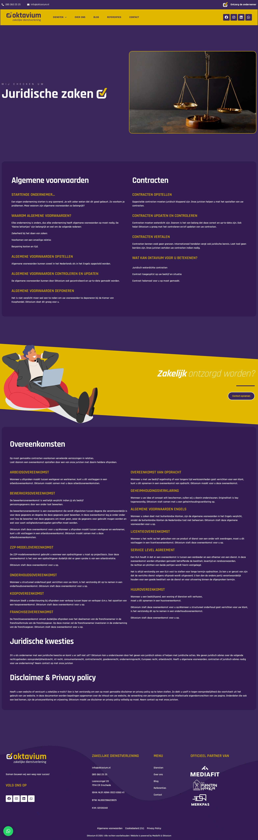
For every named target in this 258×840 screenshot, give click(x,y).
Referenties (114, 17)
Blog (96, 17)
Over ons (80, 17)
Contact (134, 17)
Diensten (60, 17)
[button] (8, 831)
